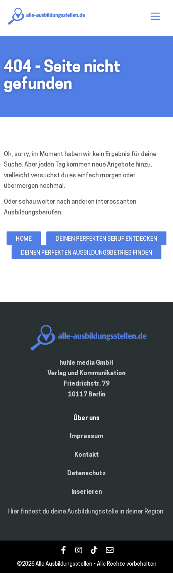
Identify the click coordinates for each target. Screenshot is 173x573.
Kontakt (87, 455)
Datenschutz (86, 474)
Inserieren (86, 492)
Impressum (86, 437)
